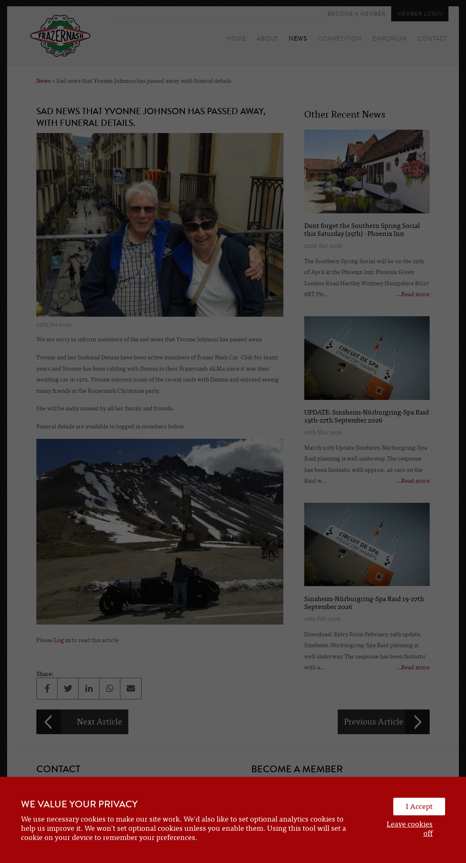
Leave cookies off (410, 828)
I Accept (419, 806)
